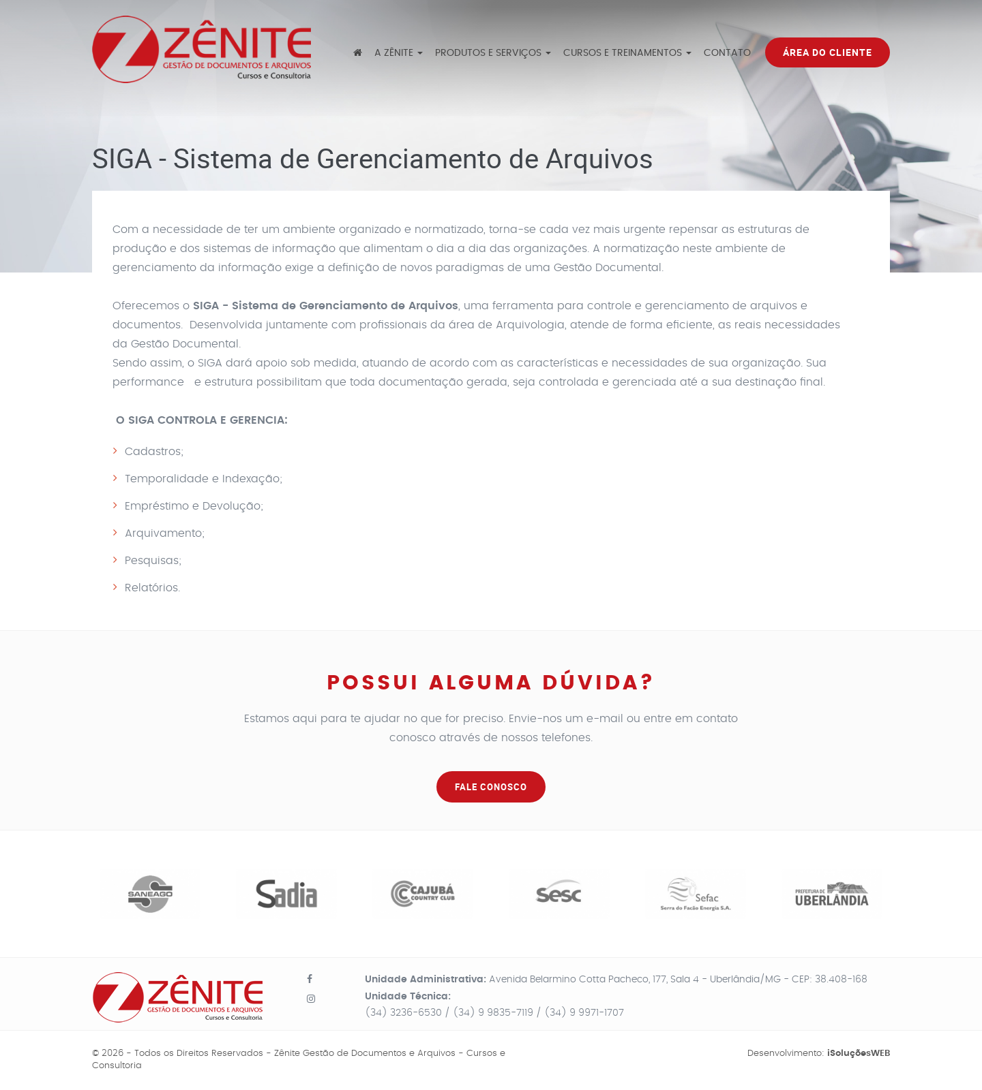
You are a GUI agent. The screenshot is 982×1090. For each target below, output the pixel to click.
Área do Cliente (827, 52)
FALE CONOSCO (491, 787)
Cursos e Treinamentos (627, 53)
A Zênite (398, 53)
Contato (727, 53)
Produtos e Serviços (493, 53)
